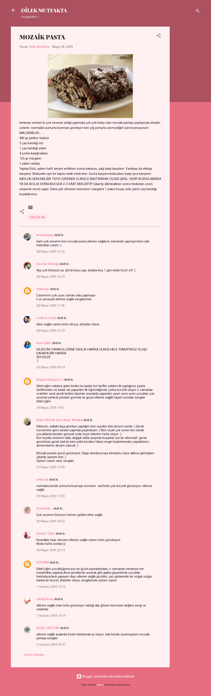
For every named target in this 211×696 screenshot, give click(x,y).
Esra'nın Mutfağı (47, 264)
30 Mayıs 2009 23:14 (50, 550)
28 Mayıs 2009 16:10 (50, 251)
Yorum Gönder (34, 655)
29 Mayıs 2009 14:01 (50, 408)
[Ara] (197, 11)
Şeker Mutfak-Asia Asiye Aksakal (59, 420)
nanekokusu (44, 599)
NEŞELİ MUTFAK (47, 628)
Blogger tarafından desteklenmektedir (105, 676)
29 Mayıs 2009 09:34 (50, 367)
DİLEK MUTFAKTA (44, 10)
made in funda (46, 318)
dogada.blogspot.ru (49, 379)
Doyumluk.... (44, 508)
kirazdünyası (45, 235)
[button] (158, 36)
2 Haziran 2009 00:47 (51, 644)
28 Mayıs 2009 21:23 (50, 331)
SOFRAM (42, 562)
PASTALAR (37, 217)
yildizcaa (42, 479)
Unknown (42, 289)
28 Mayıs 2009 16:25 (50, 277)
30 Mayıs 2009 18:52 (50, 521)
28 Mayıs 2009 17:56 (50, 305)
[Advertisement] (186, 90)
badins (100, 684)
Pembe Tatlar (45, 533)
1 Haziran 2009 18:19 (51, 616)
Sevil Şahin (43, 343)
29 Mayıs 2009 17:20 (50, 496)
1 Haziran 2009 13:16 (51, 587)
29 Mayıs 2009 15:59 (50, 467)
